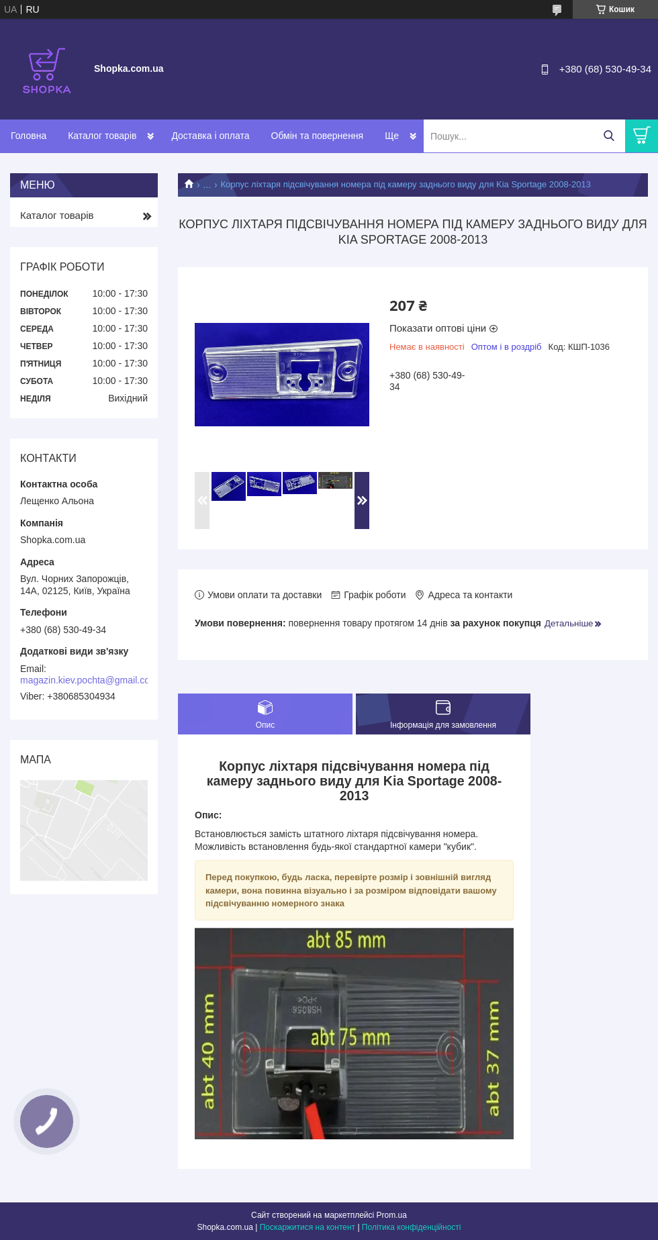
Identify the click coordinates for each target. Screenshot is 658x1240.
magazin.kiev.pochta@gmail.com (89, 680)
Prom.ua (392, 1215)
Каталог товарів (102, 135)
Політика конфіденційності (411, 1227)
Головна (28, 135)
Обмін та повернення (317, 135)
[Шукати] (608, 136)
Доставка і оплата (210, 135)
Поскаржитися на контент (307, 1227)
